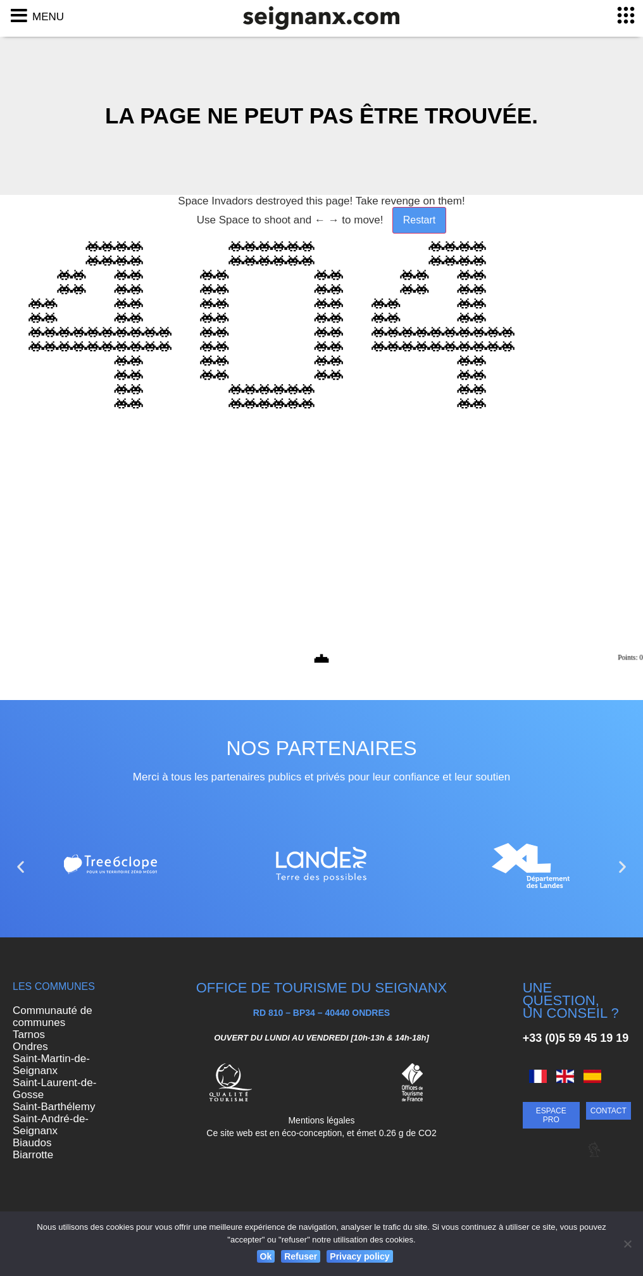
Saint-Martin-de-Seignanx (51, 1065)
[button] (20, 867)
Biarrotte (33, 1155)
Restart (419, 220)
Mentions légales (321, 1120)
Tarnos (29, 1035)
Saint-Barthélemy (54, 1107)
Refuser (300, 1256)
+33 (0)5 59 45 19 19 (576, 1038)
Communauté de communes (52, 1016)
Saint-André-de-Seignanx (51, 1125)
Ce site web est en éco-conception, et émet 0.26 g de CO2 (321, 1133)
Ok (266, 1256)
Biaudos (32, 1143)
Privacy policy (359, 1256)
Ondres (30, 1047)
